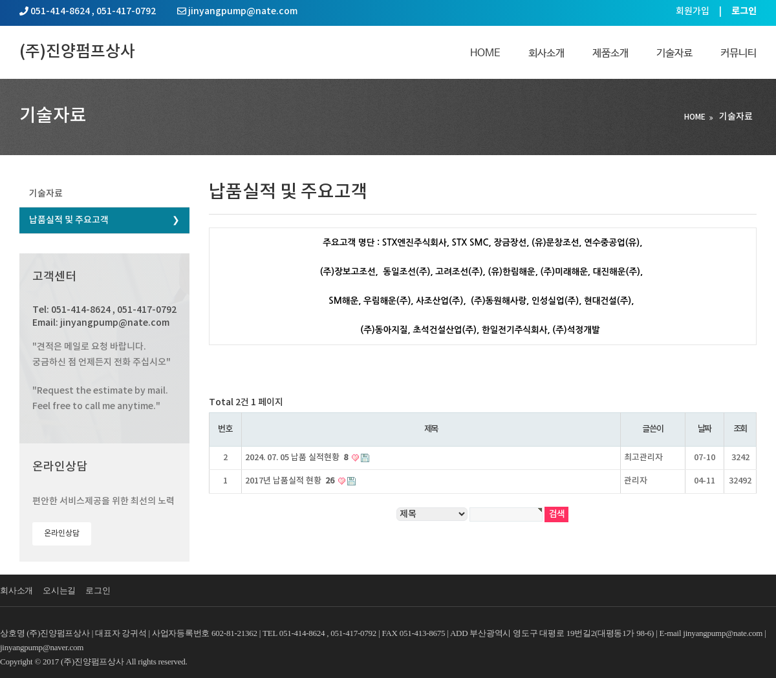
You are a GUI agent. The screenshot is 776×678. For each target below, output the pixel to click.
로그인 (97, 590)
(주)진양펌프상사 (77, 52)
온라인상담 (62, 533)
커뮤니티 (738, 53)
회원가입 (692, 11)
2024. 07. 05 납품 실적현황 (297, 457)
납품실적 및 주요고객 (69, 220)
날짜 (704, 429)
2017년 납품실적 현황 (290, 481)
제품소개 (610, 53)
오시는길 (59, 590)
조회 (740, 429)
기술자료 (674, 53)
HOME (695, 117)
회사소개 (546, 53)
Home (485, 53)
